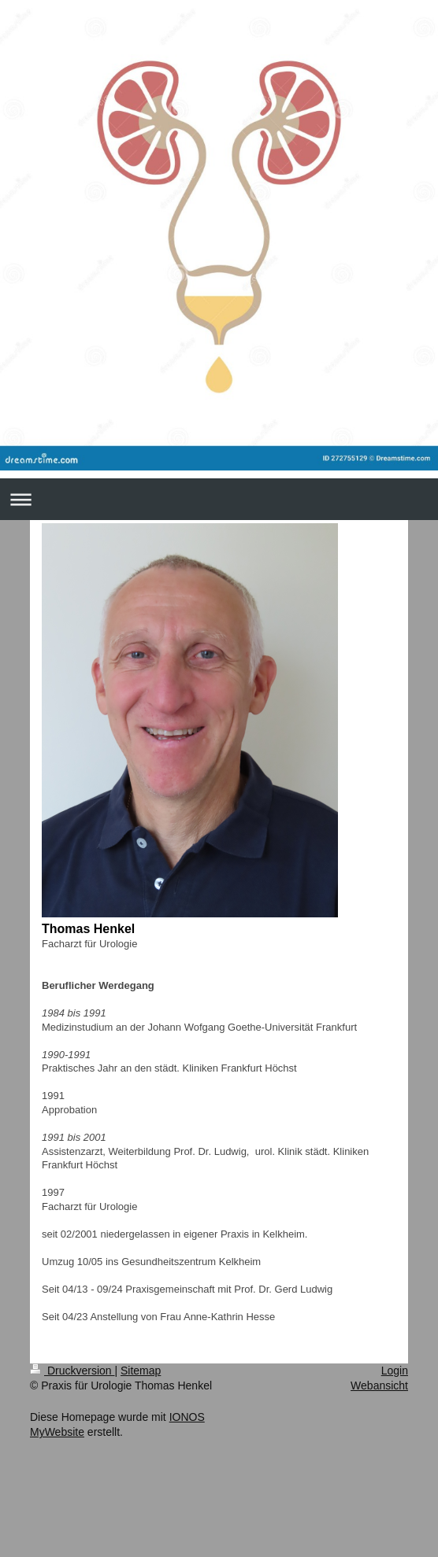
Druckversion (72, 1370)
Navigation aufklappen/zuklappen (219, 499)
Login (394, 1370)
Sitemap (141, 1370)
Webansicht (379, 1385)
